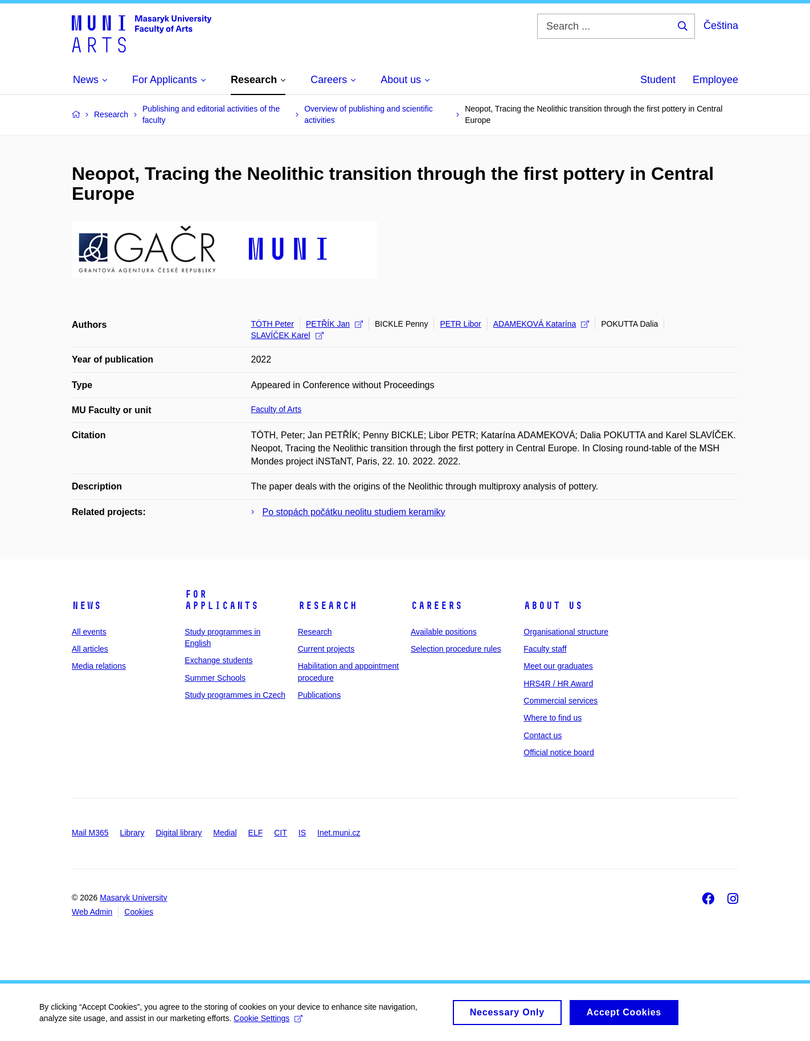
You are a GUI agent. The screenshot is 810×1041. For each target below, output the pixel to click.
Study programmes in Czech (235, 695)
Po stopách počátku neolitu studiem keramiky (354, 512)
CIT (280, 832)
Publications (319, 695)
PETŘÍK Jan (334, 323)
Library (132, 832)
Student (658, 79)
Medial (224, 832)
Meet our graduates (557, 665)
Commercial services (560, 700)
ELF (255, 832)
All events (89, 631)
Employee (715, 79)
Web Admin (92, 911)
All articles (90, 648)
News (86, 605)
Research (327, 605)
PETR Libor (460, 323)
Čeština (720, 25)
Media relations (99, 665)
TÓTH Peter (272, 323)
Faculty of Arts (276, 409)
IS (302, 832)
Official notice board (558, 752)
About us (553, 605)
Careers (437, 605)
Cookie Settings (268, 1022)
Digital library (179, 832)
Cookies (138, 911)
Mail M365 (90, 832)
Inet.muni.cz (338, 832)
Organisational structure (565, 631)
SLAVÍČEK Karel (287, 335)
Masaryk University (133, 897)
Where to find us (552, 717)
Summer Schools (215, 677)
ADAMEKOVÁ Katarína (541, 323)
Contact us (542, 735)
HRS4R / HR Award (558, 683)
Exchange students (218, 660)
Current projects (326, 648)
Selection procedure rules (456, 648)
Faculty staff (544, 648)
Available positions (444, 631)
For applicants (222, 600)
